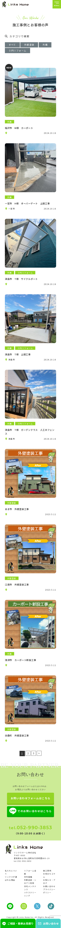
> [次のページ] (40, 760)
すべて (13, 45)
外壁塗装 (32, 45)
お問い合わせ (49, 894)
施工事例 (47, 878)
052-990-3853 (30, 835)
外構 (12, 51)
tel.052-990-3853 (23, 868)
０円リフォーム (34, 51)
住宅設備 (28, 884)
